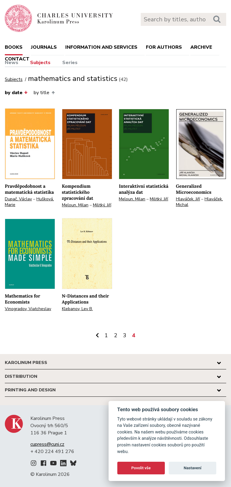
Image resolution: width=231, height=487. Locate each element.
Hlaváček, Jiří (188, 199)
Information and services (101, 47)
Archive (201, 47)
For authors (164, 47)
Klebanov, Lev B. (77, 309)
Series (70, 62)
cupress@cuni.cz (47, 444)
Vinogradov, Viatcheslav (28, 309)
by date (16, 92)
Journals (44, 47)
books (14, 47)
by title (44, 92)
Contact (17, 59)
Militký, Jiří (102, 205)
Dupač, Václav (18, 199)
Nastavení (193, 468)
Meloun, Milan (75, 205)
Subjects (40, 62)
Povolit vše (141, 468)
